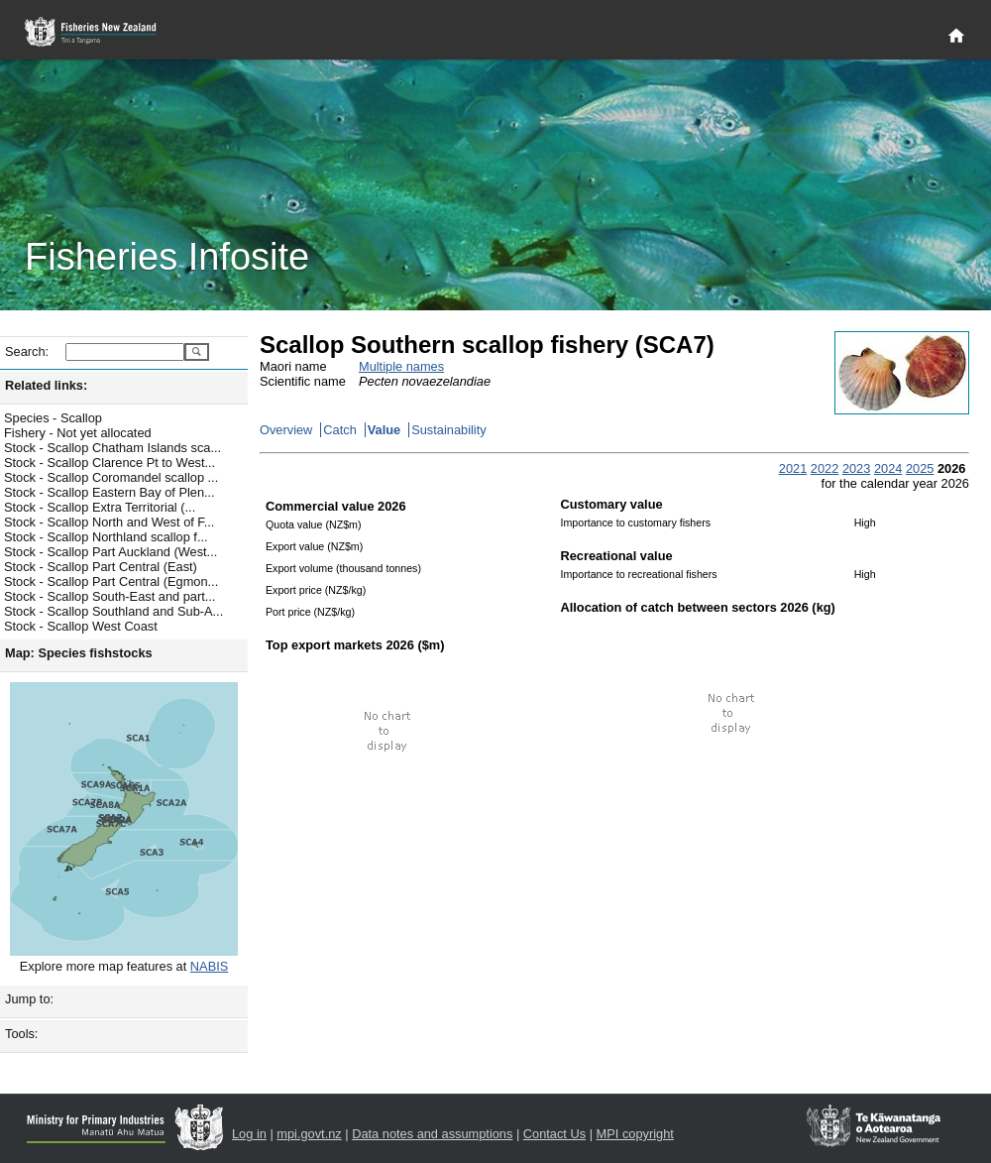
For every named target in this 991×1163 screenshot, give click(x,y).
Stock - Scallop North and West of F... (109, 522)
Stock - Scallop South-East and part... (109, 596)
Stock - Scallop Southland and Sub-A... (113, 611)
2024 (888, 468)
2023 (856, 468)
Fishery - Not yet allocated (78, 432)
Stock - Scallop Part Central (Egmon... (111, 581)
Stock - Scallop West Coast (81, 626)
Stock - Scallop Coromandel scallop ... (111, 477)
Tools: (21, 1033)
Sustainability (448, 429)
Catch (339, 429)
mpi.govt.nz (308, 1133)
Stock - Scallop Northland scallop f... (106, 536)
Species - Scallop (53, 417)
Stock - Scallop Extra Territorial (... (99, 507)
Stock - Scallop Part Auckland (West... (110, 551)
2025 (920, 468)
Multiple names (401, 366)
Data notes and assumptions (432, 1133)
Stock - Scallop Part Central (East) (100, 566)
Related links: (46, 385)
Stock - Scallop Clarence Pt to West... (109, 462)
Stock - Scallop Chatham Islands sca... (112, 447)
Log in (249, 1133)
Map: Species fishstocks (79, 652)
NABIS (209, 966)
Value (384, 429)
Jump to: (29, 998)
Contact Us (554, 1133)
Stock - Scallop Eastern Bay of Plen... (109, 492)
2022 (824, 468)
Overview (286, 429)
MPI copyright (635, 1133)
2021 (793, 468)
